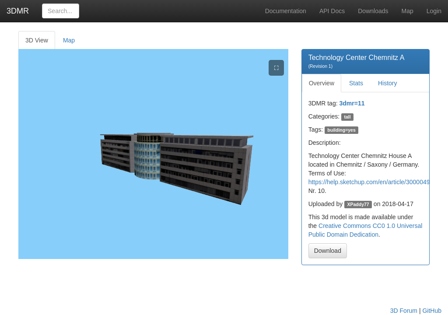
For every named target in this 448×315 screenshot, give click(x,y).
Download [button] (327, 250)
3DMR (18, 11)
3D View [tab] (36, 40)
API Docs (332, 10)
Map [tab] (69, 40)
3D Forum (403, 310)
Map (407, 10)
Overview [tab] (321, 83)
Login (434, 10)
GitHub (431, 310)
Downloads (373, 10)
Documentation (285, 10)
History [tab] (387, 83)
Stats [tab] (356, 83)
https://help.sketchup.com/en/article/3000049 (369, 182)
